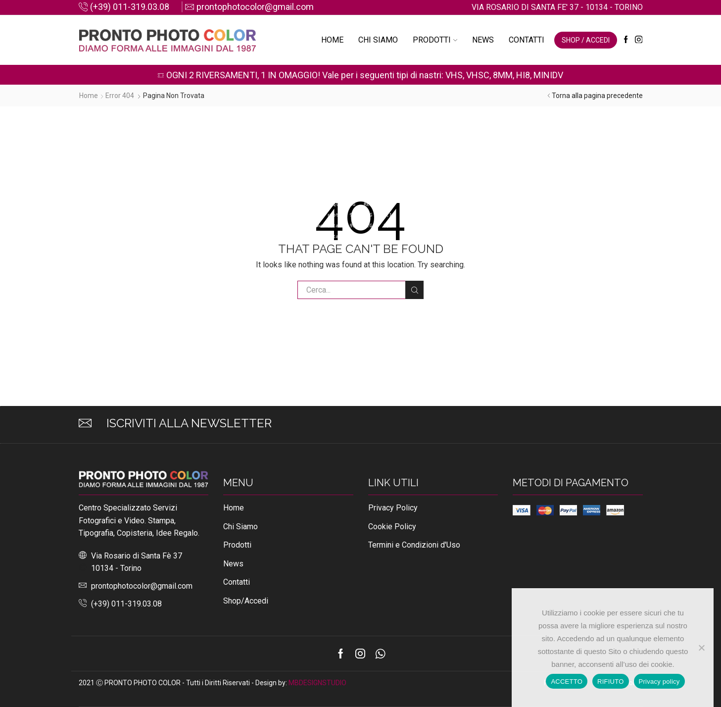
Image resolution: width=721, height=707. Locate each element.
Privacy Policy (393, 507)
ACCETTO (566, 681)
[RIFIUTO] (701, 648)
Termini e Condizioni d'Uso (414, 545)
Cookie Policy (392, 526)
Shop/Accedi (245, 601)
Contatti (526, 40)
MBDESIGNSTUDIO (317, 683)
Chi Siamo (378, 40)
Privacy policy (659, 681)
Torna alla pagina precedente (597, 96)
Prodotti (435, 40)
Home (332, 40)
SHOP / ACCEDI (586, 40)
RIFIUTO (610, 681)
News (483, 40)
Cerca (414, 290)
